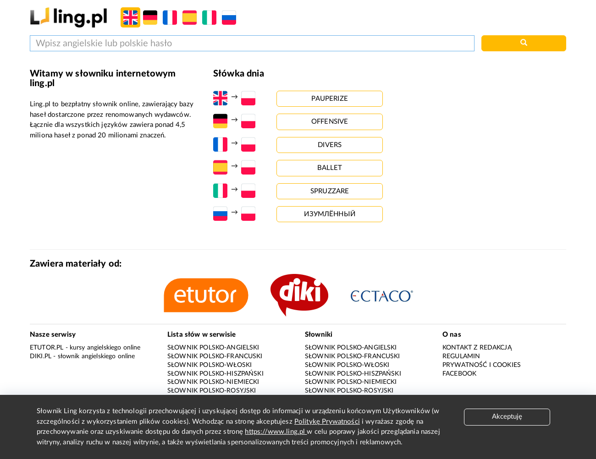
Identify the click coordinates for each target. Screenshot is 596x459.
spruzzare (329, 191)
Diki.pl (40, 356)
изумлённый (329, 214)
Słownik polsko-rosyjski (211, 391)
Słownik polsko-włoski (209, 365)
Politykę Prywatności (327, 421)
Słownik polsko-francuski (215, 356)
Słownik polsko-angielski (213, 347)
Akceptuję (507, 416)
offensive (329, 121)
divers (330, 145)
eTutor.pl (46, 347)
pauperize (329, 98)
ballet (329, 167)
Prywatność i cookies (481, 365)
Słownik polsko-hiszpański (215, 374)
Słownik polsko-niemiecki (213, 382)
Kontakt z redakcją (477, 347)
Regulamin (461, 356)
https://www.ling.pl (276, 431)
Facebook (459, 374)
